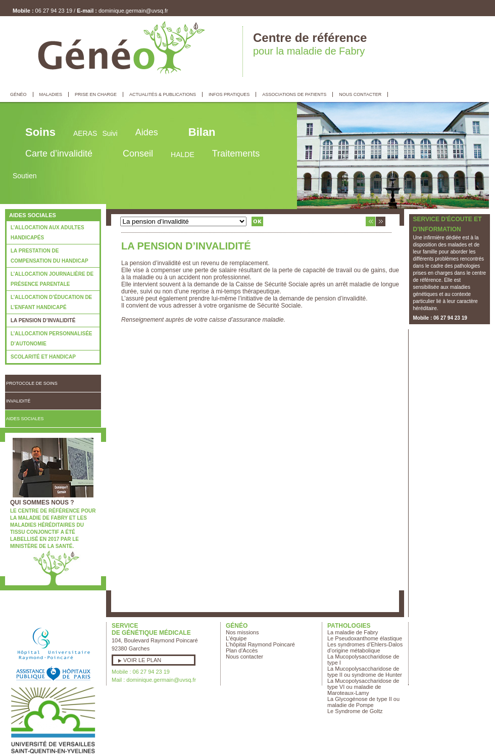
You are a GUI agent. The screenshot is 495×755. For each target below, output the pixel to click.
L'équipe (236, 638)
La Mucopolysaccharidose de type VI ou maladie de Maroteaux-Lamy (363, 687)
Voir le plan (142, 660)
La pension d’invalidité (43, 320)
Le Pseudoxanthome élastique (364, 638)
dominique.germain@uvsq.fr (133, 11)
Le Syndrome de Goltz (354, 711)
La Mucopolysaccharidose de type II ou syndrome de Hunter (364, 672)
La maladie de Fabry (352, 632)
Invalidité (18, 401)
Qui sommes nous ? (42, 502)
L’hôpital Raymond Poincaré (260, 644)
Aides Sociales (25, 418)
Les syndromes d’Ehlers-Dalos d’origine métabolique (365, 647)
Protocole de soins (32, 383)
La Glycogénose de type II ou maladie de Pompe (363, 702)
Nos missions (242, 632)
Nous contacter (244, 656)
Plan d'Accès (242, 650)
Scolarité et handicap (43, 357)
